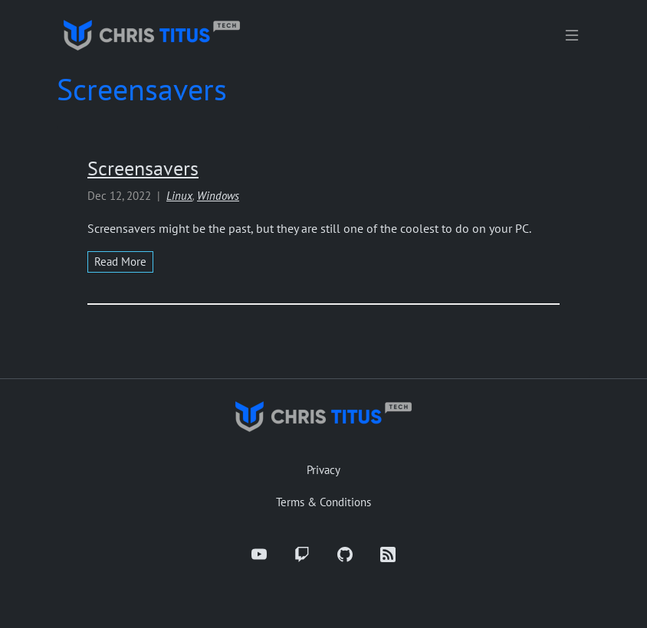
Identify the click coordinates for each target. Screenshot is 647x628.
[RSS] (387, 554)
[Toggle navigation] (571, 35)
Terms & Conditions (323, 502)
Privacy (323, 470)
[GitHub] (345, 554)
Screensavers (143, 168)
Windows (218, 195)
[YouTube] (259, 554)
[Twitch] (302, 554)
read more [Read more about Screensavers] (120, 261)
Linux (179, 195)
